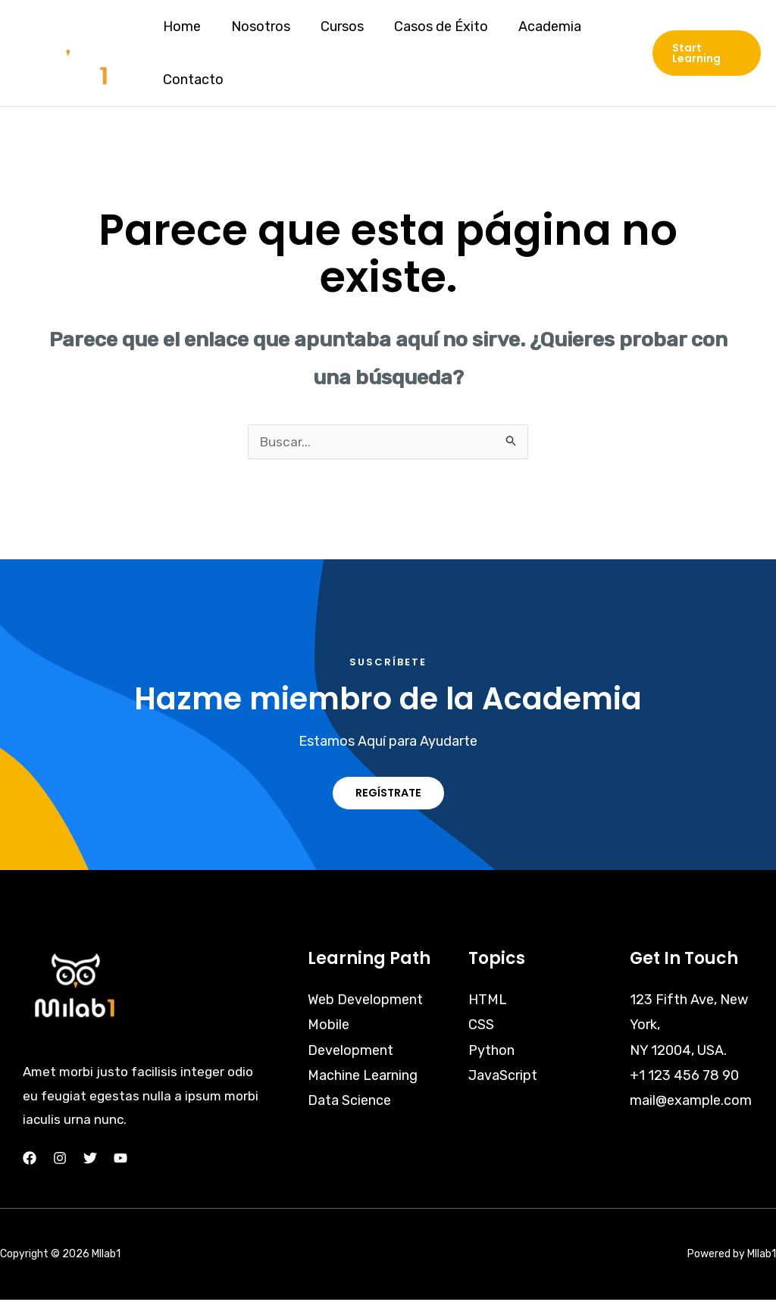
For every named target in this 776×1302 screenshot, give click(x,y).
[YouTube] (120, 1160)
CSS (481, 1027)
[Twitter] (90, 1160)
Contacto (191, 79)
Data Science (349, 1102)
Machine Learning (363, 1077)
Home (180, 26)
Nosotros (256, 26)
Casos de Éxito (430, 26)
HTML (487, 1001)
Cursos (334, 26)
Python (491, 1052)
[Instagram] (60, 1160)
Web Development (365, 1001)
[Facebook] (29, 1160)
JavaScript (502, 1077)
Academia (536, 26)
